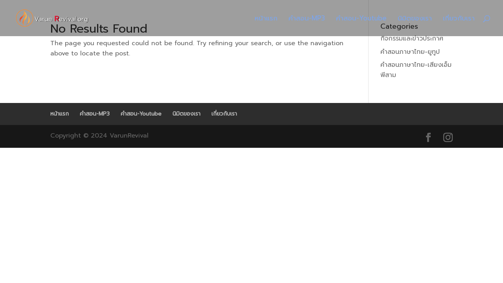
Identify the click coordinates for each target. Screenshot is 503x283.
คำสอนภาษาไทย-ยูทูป (410, 52)
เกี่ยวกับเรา (459, 19)
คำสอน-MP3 (306, 19)
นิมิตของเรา (415, 19)
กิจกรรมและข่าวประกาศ (411, 38)
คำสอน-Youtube (361, 19)
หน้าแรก (266, 19)
